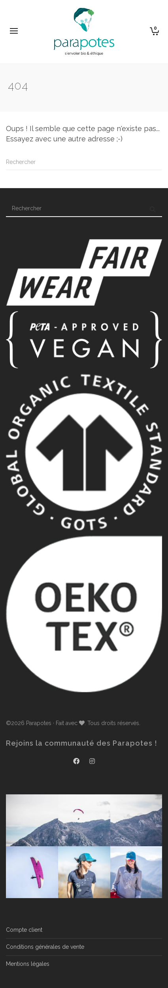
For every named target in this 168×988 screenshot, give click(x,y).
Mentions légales (27, 964)
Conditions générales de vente (45, 947)
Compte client (24, 930)
